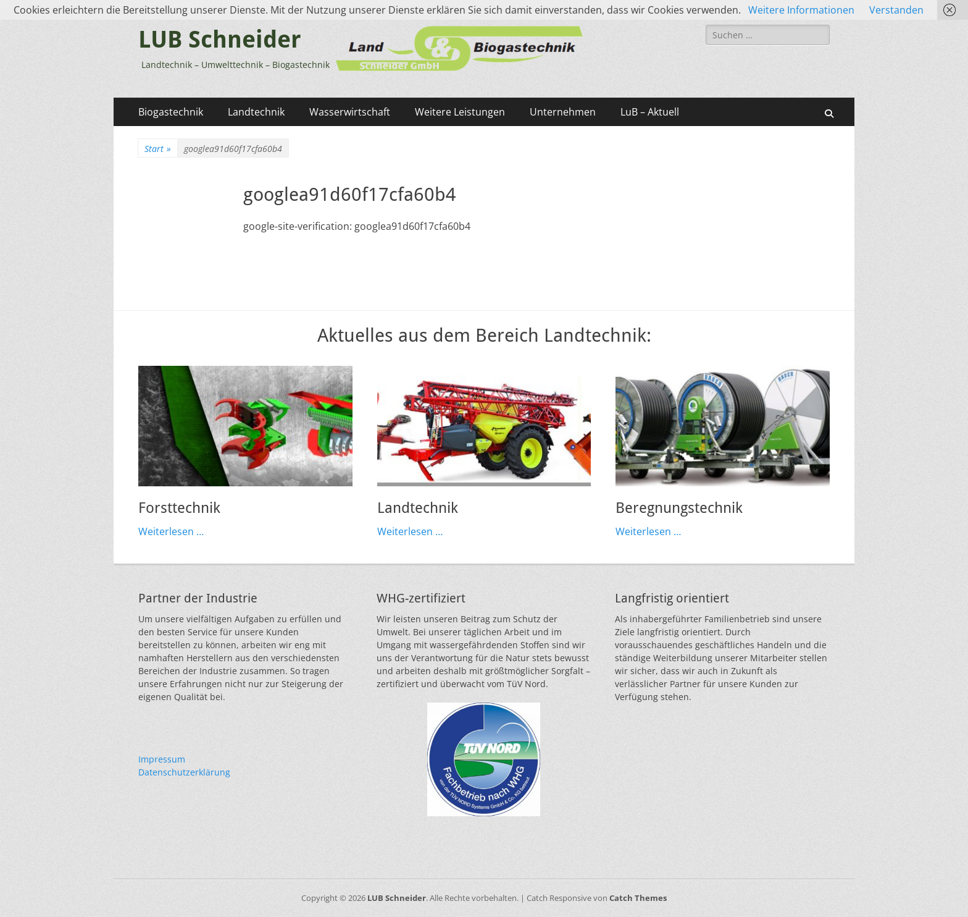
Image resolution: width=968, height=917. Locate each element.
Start (157, 148)
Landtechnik (256, 112)
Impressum (161, 759)
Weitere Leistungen (460, 112)
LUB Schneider (219, 39)
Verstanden (896, 10)
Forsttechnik (179, 508)
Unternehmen (563, 112)
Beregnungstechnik (679, 508)
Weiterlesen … (171, 531)
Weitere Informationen (801, 10)
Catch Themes (638, 897)
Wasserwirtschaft (349, 112)
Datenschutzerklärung (184, 772)
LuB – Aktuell (649, 112)
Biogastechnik (170, 112)
